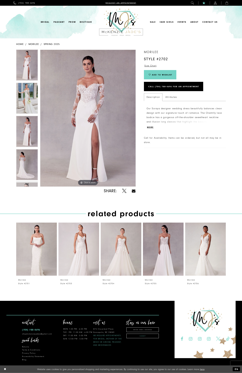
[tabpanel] (27, 66)
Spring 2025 (52, 44)
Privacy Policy (29, 353)
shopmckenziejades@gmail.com (37, 334)
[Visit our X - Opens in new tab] (218, 339)
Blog (24, 360)
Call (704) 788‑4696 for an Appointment (173, 86)
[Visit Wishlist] (204, 3)
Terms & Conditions (31, 350)
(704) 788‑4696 (31, 329)
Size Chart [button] (150, 65)
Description (153, 97)
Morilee (33, 44)
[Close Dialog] (5, 369)
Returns (25, 347)
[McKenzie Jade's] (121, 22)
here (202, 369)
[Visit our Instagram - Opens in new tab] (190, 339)
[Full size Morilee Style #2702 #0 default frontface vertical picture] (88, 118)
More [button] (150, 127)
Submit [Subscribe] (143, 336)
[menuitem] (24, 3)
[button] (192, 3)
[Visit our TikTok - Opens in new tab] (228, 339)
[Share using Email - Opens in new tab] (134, 191)
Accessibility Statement (33, 356)
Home (20, 44)
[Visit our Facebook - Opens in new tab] (181, 339)
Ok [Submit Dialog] (236, 369)
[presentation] (36, 249)
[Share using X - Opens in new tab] (124, 191)
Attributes (171, 97)
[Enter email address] (142, 329)
